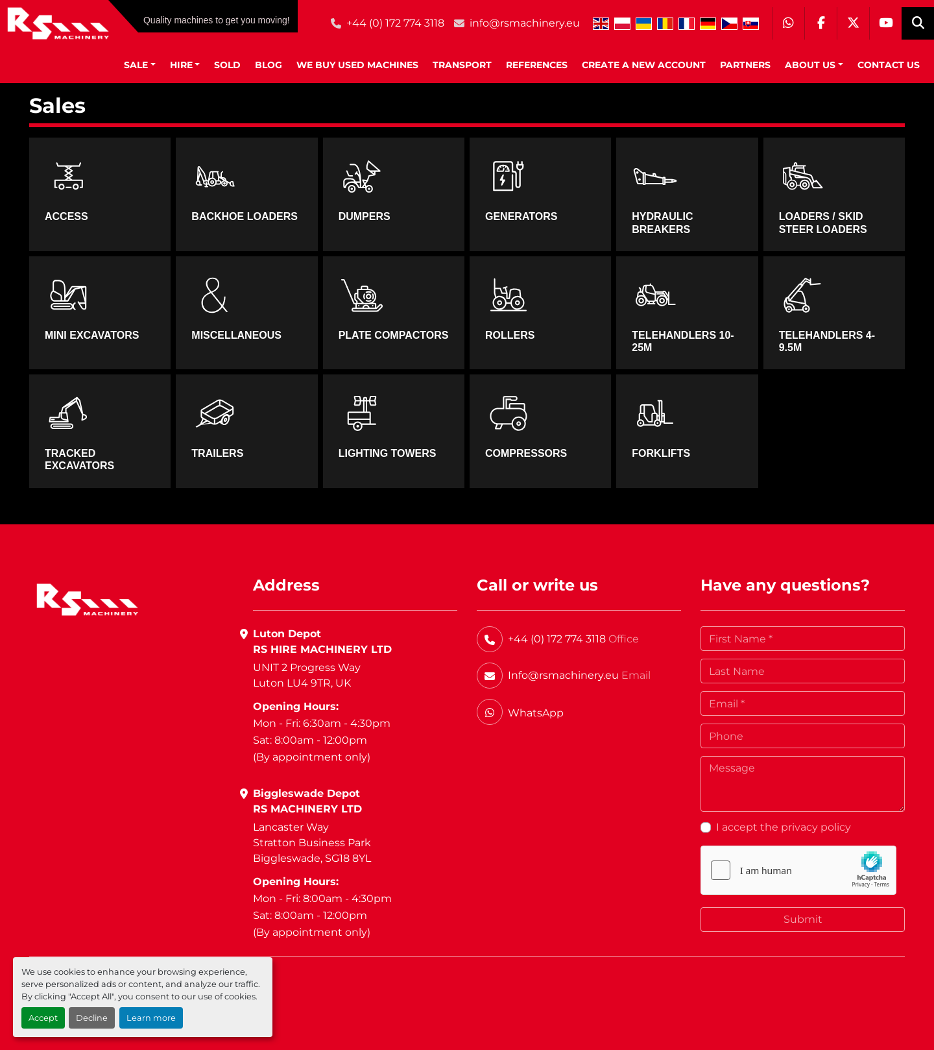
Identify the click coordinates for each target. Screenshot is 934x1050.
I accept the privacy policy (783, 827)
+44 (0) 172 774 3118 (395, 23)
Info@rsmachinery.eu (563, 675)
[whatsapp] (788, 23)
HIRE (181, 65)
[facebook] (820, 23)
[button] (140, 65)
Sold (227, 65)
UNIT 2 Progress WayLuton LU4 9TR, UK (307, 675)
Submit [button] (803, 919)
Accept (43, 1018)
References (537, 65)
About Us (810, 65)
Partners (745, 65)
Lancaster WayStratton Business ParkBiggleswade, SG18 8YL (312, 842)
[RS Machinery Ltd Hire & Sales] (87, 598)
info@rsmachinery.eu (525, 23)
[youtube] (885, 23)
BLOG (268, 65)
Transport (462, 65)
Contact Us (888, 65)
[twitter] (853, 23)
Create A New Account (644, 65)
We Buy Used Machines (357, 65)
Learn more (151, 1018)
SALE (136, 65)
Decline (92, 1018)
